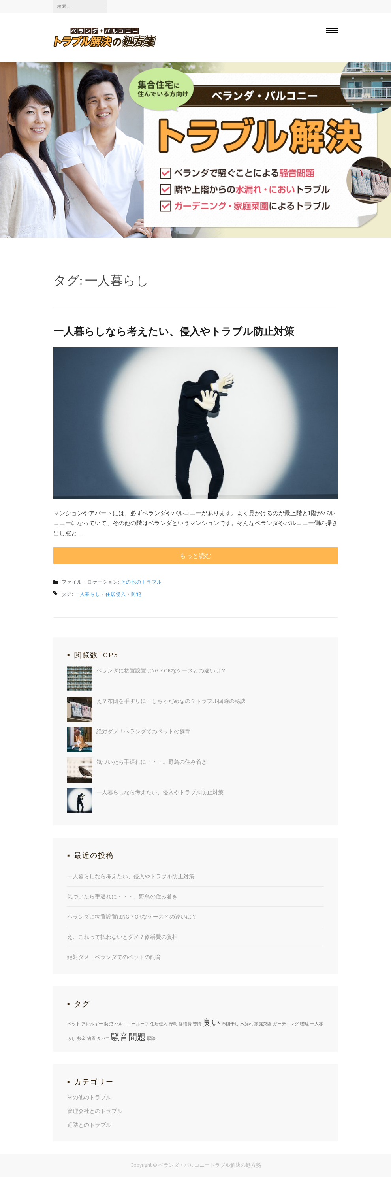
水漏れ (246, 1023)
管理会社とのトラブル (94, 1111)
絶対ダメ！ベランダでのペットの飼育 (143, 731)
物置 (91, 1038)
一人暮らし (87, 594)
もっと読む (195, 555)
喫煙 (304, 1023)
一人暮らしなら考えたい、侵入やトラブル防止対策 (173, 331)
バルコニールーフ (131, 1023)
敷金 (81, 1038)
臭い (211, 1022)
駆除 (151, 1038)
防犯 (136, 594)
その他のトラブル (141, 582)
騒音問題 (128, 1036)
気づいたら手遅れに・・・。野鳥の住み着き (151, 761)
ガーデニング (286, 1023)
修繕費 (185, 1023)
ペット (73, 1023)
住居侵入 (115, 594)
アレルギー (92, 1023)
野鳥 (173, 1023)
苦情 (197, 1023)
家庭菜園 (263, 1023)
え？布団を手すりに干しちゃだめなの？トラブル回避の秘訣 (171, 700)
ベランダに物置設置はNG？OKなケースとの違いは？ (161, 670)
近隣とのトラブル (89, 1124)
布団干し (230, 1023)
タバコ (103, 1038)
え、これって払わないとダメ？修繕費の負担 (122, 936)
